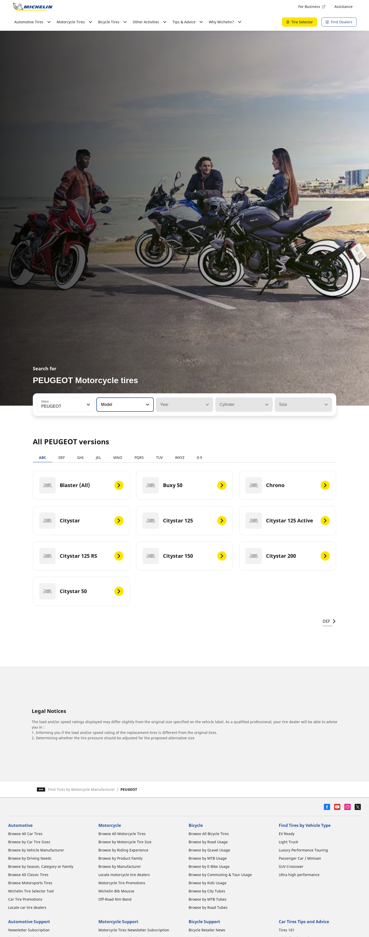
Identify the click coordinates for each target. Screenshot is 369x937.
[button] (88, 404)
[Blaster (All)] (81, 485)
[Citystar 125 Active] (287, 520)
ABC (42, 457)
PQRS (139, 457)
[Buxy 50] (184, 485)
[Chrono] (287, 485)
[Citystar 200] (287, 556)
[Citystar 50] (81, 591)
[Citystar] (81, 520)
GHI (80, 457)
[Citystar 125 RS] (81, 556)
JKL (98, 457)
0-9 (199, 457)
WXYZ (179, 457)
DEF (61, 457)
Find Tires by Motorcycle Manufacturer (81, 789)
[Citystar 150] (184, 556)
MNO (117, 457)
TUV (159, 457)
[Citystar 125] (184, 520)
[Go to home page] (32, 6)
